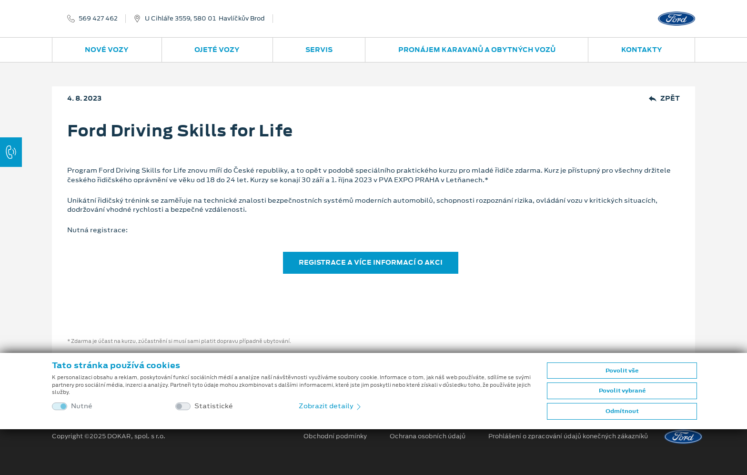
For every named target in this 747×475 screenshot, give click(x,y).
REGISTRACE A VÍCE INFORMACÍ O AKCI (371, 262)
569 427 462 (98, 18)
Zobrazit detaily (331, 406)
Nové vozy (107, 49)
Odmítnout (622, 411)
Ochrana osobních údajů (427, 436)
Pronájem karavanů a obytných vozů (476, 49)
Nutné (81, 406)
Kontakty (641, 49)
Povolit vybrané (622, 390)
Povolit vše (622, 370)
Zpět (664, 98)
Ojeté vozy (217, 49)
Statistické (213, 406)
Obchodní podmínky (335, 436)
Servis (319, 49)
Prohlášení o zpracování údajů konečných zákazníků (568, 436)
